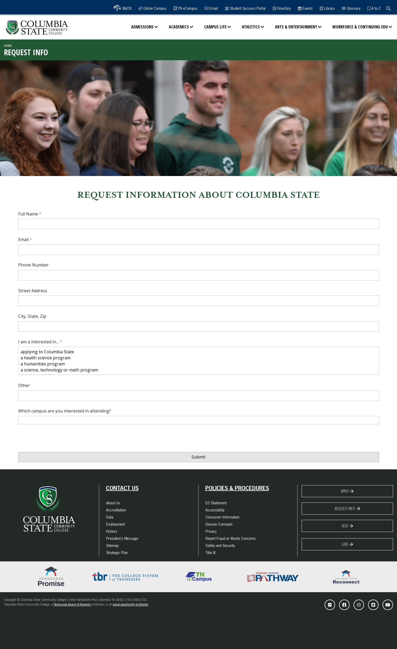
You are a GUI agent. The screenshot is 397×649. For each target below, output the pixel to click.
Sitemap (112, 545)
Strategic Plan (117, 552)
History (111, 531)
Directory (282, 8)
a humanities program (198, 364)
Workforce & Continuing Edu (360, 27)
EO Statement (216, 502)
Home (8, 46)
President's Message (122, 538)
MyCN (126, 8)
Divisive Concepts (219, 524)
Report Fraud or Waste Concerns (230, 538)
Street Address (32, 291)
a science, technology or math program (198, 370)
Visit (345, 526)
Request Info (345, 508)
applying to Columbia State (198, 352)
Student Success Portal (245, 8)
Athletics (251, 27)
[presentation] (58, 440)
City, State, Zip (32, 316)
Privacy (211, 531)
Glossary (351, 8)
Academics (179, 27)
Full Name (28, 214)
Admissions (142, 27)
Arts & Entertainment (296, 27)
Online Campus (152, 8)
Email (211, 8)
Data (109, 517)
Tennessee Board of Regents (72, 604)
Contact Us (122, 488)
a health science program (198, 358)
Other (24, 385)
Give (345, 544)
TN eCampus (186, 8)
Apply (345, 491)
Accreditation (116, 509)
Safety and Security (220, 545)
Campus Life (215, 27)
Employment (115, 524)
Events (305, 8)
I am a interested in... (39, 342)
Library (327, 8)
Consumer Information (222, 517)
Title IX (210, 552)
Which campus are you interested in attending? (64, 411)
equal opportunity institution (130, 604)
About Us (113, 502)
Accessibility (214, 509)
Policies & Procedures (237, 488)
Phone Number (33, 265)
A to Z (373, 8)
